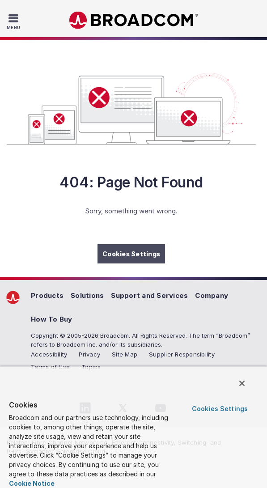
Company (211, 295)
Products (47, 295)
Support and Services (149, 295)
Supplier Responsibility (182, 354)
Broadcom (134, 20)
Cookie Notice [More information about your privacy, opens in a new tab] (32, 483)
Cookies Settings (131, 254)
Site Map (124, 354)
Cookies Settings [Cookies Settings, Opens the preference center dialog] (220, 408)
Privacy (89, 354)
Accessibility (49, 354)
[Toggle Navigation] (14, 21)
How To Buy (51, 319)
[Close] (242, 383)
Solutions (87, 295)
